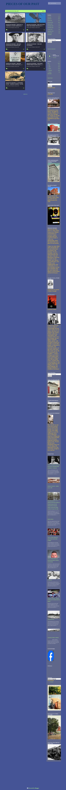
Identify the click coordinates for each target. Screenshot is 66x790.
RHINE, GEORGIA (50, 519)
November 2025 (50, 27)
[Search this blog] (55, 3)
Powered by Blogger (33, 788)
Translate (50, 681)
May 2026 (49, 17)
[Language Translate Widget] (55, 679)
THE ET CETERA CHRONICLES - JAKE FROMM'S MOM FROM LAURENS (53, 539)
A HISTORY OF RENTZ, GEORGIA (53, 637)
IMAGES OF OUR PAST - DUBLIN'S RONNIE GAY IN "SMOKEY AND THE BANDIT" (54, 600)
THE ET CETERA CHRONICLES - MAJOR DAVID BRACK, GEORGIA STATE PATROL (53, 560)
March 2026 (50, 20)
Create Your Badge (50, 662)
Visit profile (54, 57)
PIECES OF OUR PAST (22, 4)
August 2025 (50, 32)
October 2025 (50, 29)
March (50, 68)
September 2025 (51, 31)
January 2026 (50, 24)
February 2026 (50, 22)
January (50, 72)
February (50, 70)
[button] (23, 30)
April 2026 (49, 18)
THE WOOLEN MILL (51, 619)
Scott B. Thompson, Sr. (56, 55)
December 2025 (50, 25)
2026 (48, 63)
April (49, 66)
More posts (25, 94)
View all (43, 11)
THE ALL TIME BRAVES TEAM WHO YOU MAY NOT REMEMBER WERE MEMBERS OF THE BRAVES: (54, 466)
